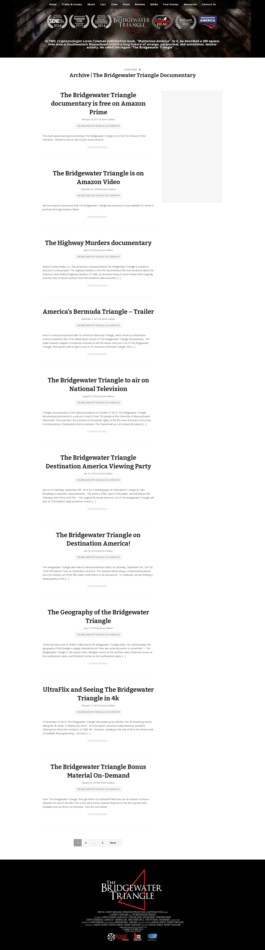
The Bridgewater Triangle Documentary (98, 125)
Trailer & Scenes (72, 4)
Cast (103, 4)
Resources (190, 4)
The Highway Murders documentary (98, 243)
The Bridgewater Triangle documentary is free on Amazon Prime (98, 103)
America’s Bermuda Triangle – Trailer (98, 311)
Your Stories (170, 4)
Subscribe (130, 69)
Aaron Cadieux (108, 119)
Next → (114, 842)
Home (52, 4)
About (91, 4)
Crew (114, 4)
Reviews (140, 4)
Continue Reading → (98, 147)
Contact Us (209, 4)
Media (154, 4)
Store (126, 4)
